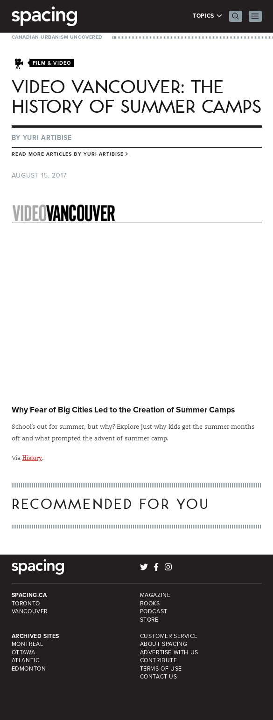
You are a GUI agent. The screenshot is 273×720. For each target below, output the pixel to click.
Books (150, 603)
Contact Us (158, 676)
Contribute (158, 660)
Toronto (26, 603)
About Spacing (164, 644)
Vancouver (30, 611)
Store (149, 620)
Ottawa (23, 652)
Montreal (27, 644)
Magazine (155, 595)
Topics (207, 16)
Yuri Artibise (47, 138)
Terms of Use (161, 669)
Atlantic (26, 660)
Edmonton (29, 669)
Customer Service (169, 636)
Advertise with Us (169, 652)
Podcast (154, 611)
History (32, 458)
